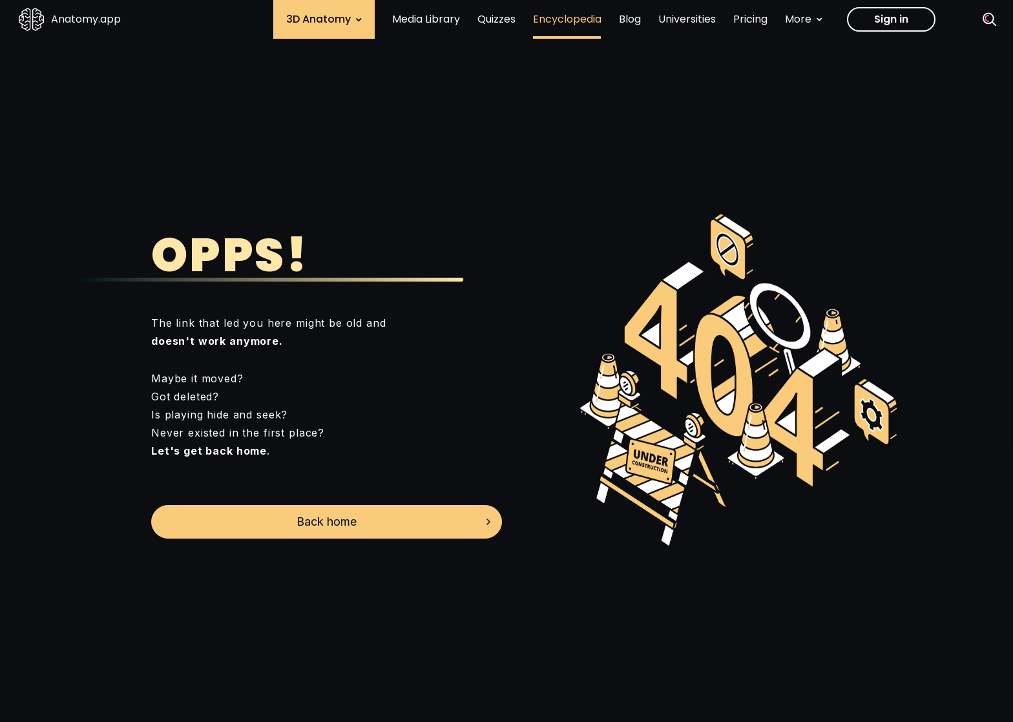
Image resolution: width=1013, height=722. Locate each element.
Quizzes (496, 19)
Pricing (750, 19)
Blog (630, 19)
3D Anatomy (324, 19)
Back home (327, 521)
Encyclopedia (567, 19)
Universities (687, 19)
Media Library (426, 19)
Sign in (891, 19)
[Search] (990, 19)
